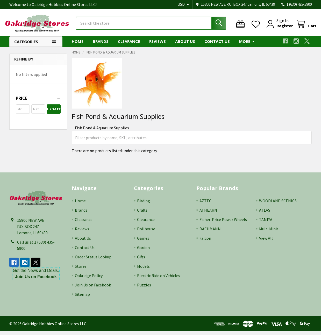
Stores (81, 269)
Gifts (141, 260)
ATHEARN (208, 213)
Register (280, 28)
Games (143, 241)
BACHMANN (210, 232)
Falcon (205, 241)
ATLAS (264, 213)
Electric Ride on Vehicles (158, 279)
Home (77, 45)
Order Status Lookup (93, 260)
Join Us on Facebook (93, 288)
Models (143, 269)
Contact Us (217, 45)
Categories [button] (26, 45)
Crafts (142, 213)
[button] (38, 102)
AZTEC (205, 204)
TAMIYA (265, 223)
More (247, 45)
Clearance (129, 45)
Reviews (157, 45)
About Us (185, 45)
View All (266, 241)
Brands (101, 45)
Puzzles (144, 288)
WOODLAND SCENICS (278, 204)
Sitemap (82, 297)
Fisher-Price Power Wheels (223, 223)
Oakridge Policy (89, 279)
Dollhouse (146, 232)
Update (54, 112)
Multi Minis (269, 232)
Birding (143, 204)
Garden (143, 251)
